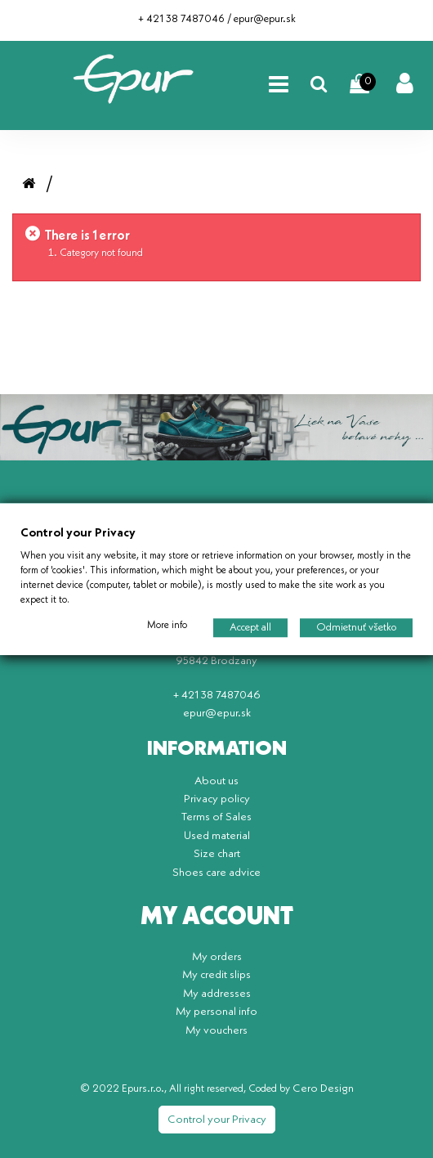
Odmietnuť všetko (356, 627)
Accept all (250, 627)
